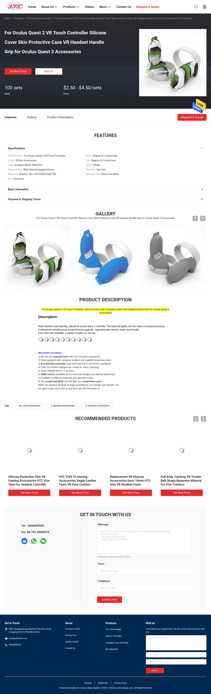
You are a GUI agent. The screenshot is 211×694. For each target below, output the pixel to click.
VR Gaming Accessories (38, 18)
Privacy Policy (120, 683)
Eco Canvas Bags (113, 629)
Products (19, 18)
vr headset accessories (97, 405)
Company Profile (72, 629)
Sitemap (88, 683)
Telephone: (104, 581)
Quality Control (71, 642)
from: (101, 564)
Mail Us (48, 71)
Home (8, 18)
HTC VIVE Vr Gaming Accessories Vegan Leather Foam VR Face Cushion (77, 480)
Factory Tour (70, 635)
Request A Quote (192, 117)
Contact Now (109, 599)
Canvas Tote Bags (114, 636)
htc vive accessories (29, 405)
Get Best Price (18, 71)
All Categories (112, 649)
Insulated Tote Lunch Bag (117, 643)
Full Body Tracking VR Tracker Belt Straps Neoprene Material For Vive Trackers (181, 480)
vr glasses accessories (63, 405)
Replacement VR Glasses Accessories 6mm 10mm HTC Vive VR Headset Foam (130, 480)
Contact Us (70, 648)
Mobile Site (103, 683)
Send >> (155, 670)
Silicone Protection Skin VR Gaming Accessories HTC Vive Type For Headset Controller (29, 480)
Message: (103, 524)
